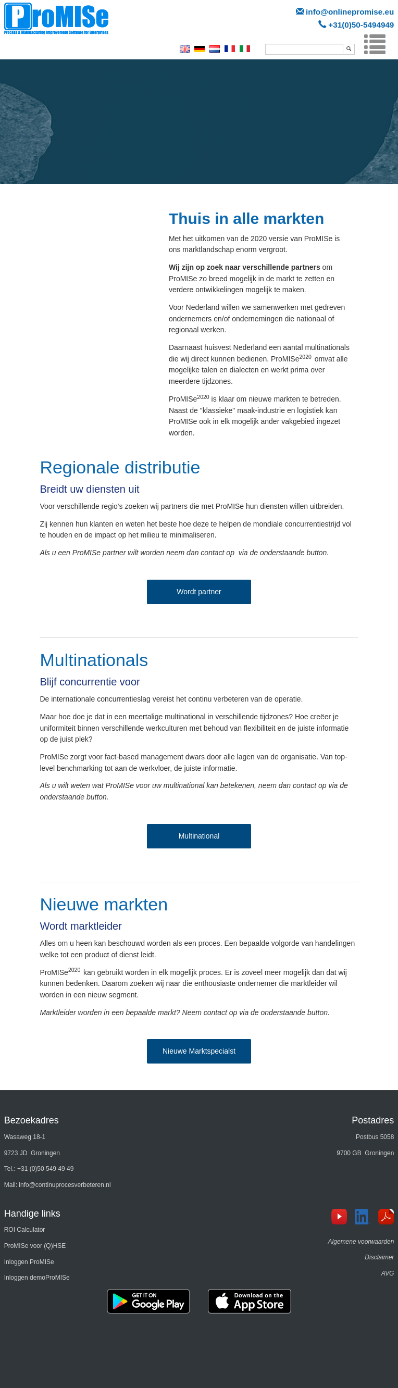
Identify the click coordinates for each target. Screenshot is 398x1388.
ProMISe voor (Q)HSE (35, 1245)
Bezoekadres (31, 1120)
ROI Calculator (24, 1229)
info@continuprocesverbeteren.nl (64, 1185)
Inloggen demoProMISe (37, 1277)
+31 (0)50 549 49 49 (45, 1168)
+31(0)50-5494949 (361, 24)
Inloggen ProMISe (29, 1262)
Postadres (373, 1120)
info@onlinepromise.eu (350, 11)
